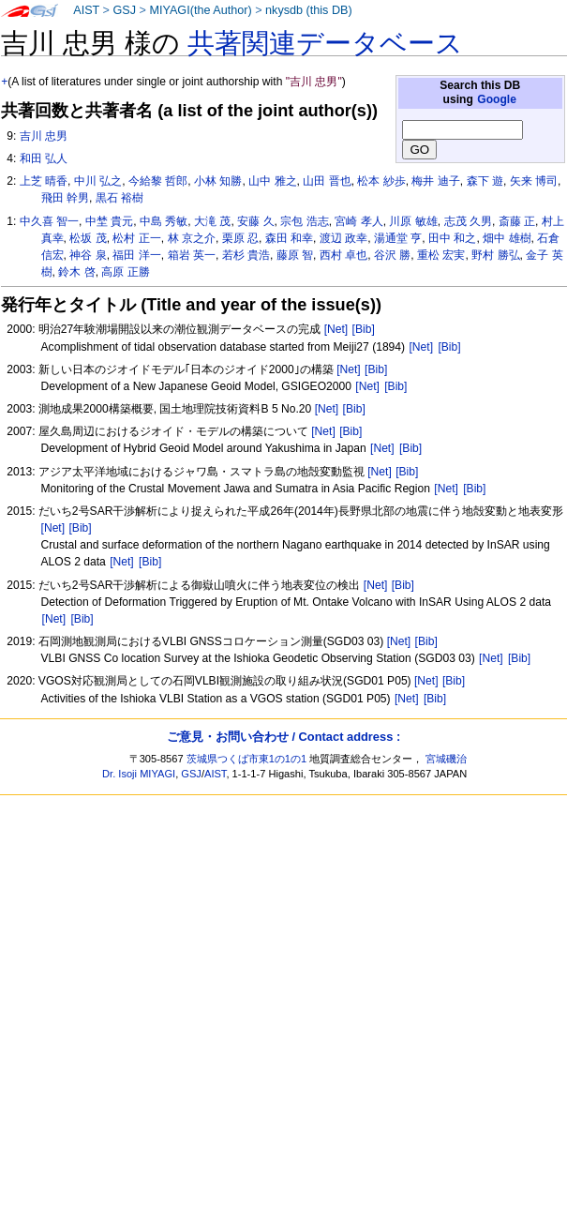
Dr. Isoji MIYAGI (138, 773)
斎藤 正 (517, 221)
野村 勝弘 (495, 255)
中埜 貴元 (109, 221)
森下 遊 (485, 181)
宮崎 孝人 (358, 221)
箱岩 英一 (192, 255)
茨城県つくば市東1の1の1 (247, 758)
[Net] (336, 329)
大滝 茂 (212, 221)
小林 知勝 (218, 181)
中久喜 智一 (49, 221)
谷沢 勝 (392, 255)
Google (496, 99)
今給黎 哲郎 (157, 181)
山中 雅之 (272, 181)
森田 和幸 (289, 238)
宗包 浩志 (304, 221)
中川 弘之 (98, 181)
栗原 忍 (240, 238)
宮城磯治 (446, 758)
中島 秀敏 (163, 221)
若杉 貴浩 (246, 255)
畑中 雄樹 (506, 238)
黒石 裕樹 (119, 197)
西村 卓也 (343, 255)
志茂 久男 (468, 221)
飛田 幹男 (65, 197)
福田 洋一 (136, 255)
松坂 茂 (87, 238)
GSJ (124, 10)
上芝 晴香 (43, 181)
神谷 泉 (87, 255)
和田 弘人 (43, 158)
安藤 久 (255, 221)
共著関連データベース (325, 43)
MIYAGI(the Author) (200, 10)
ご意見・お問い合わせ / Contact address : (283, 737)
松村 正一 (136, 238)
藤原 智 (294, 255)
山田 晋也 (327, 181)
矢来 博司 (534, 181)
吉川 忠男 (43, 136)
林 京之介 (192, 238)
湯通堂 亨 (398, 238)
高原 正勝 (125, 272)
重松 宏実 (441, 255)
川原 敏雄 (413, 221)
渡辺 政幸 (343, 238)
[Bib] (363, 329)
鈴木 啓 (76, 272)
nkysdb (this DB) (308, 10)
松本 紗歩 (381, 181)
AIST (86, 10)
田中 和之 (452, 238)
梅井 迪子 (435, 181)
